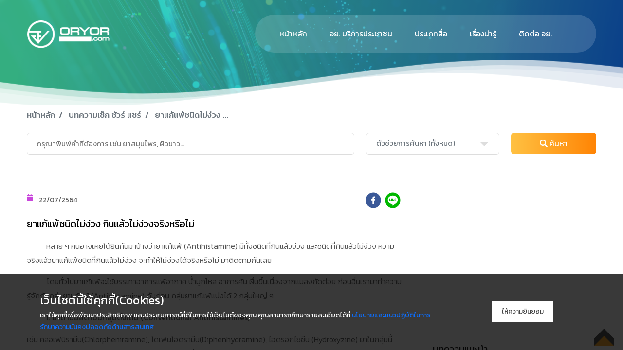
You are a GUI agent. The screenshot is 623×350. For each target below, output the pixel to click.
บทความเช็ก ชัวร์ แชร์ (105, 114)
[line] (393, 200)
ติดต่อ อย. (535, 33)
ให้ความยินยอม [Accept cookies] (523, 311)
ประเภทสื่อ (431, 33)
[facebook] (373, 200)
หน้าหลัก (293, 33)
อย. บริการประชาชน (361, 33)
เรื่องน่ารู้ (483, 33)
